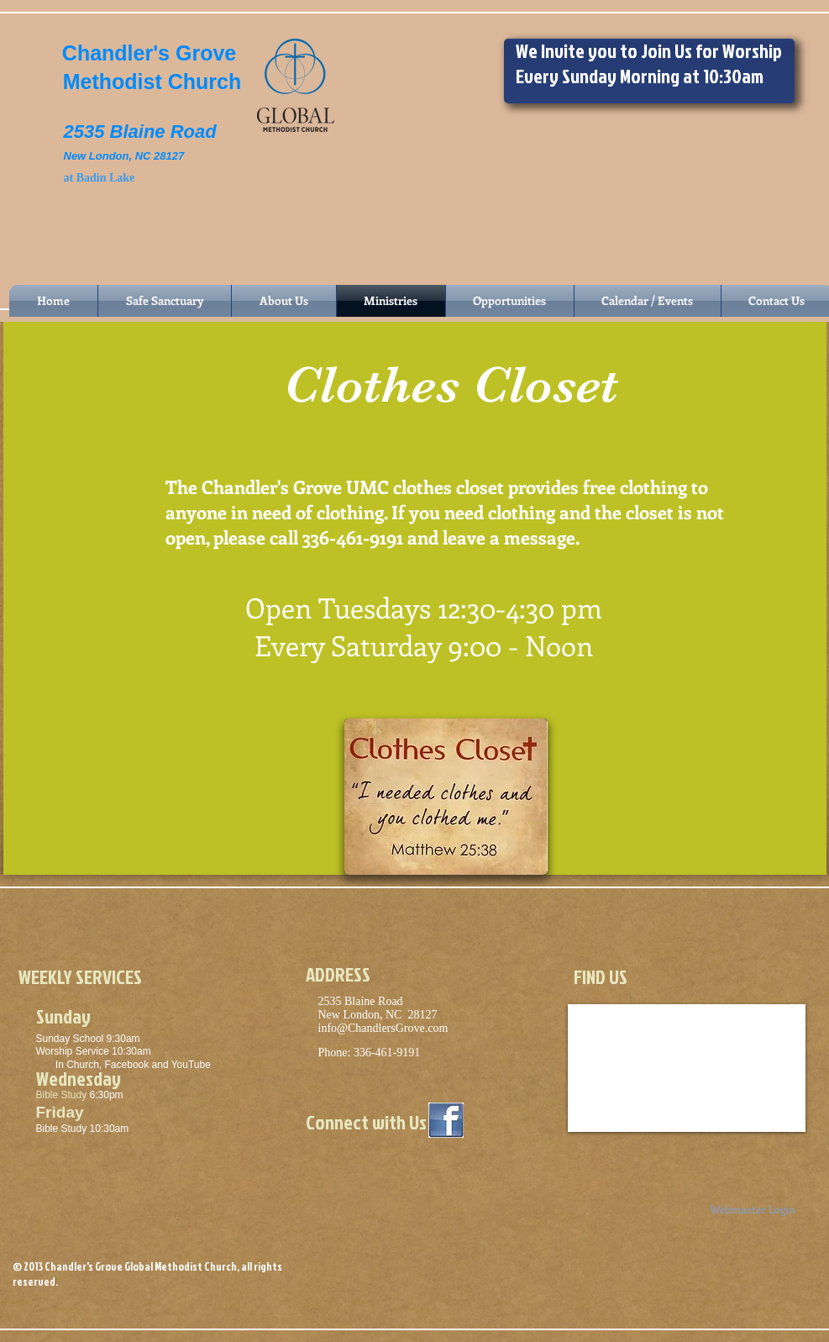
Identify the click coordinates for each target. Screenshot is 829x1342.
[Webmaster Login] (752, 1210)
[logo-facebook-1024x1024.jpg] (446, 1120)
